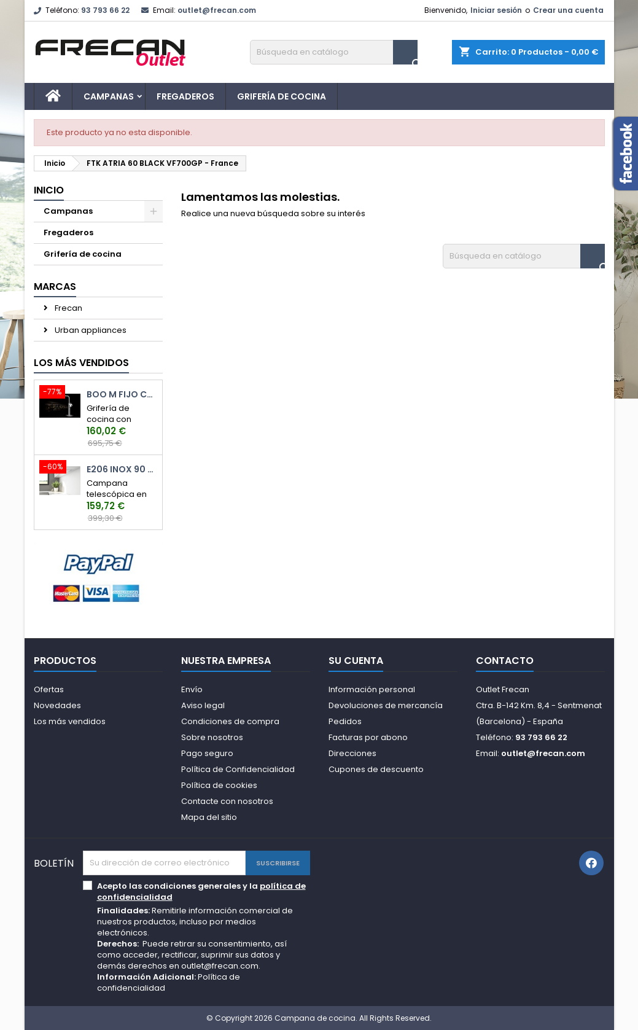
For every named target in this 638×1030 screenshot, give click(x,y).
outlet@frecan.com (216, 10)
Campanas (109, 96)
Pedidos (345, 721)
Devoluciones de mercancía (386, 705)
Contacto (505, 661)
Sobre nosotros (212, 737)
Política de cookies (219, 785)
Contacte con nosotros (227, 801)
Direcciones (352, 753)
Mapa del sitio (209, 817)
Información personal (372, 689)
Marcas (55, 286)
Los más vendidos (81, 363)
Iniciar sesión (496, 10)
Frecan (67, 308)
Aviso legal (203, 705)
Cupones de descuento (376, 769)
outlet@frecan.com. (220, 966)
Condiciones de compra (230, 721)
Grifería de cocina (281, 96)
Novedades (57, 705)
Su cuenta (356, 661)
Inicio (49, 190)
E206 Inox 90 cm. (122, 469)
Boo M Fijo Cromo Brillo (122, 394)
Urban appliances (89, 330)
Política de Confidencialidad (238, 769)
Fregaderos (185, 96)
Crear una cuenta (568, 10)
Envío (192, 689)
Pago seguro (207, 753)
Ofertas (49, 689)
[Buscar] (334, 52)
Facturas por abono (368, 737)
